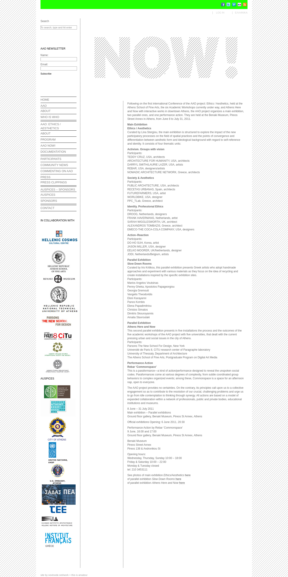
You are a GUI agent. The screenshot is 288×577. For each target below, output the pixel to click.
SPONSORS (48, 200)
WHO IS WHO (49, 117)
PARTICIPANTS (50, 159)
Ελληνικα (241, 12)
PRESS (45, 177)
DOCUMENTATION (53, 151)
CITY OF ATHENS (57, 439)
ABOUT (45, 111)
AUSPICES (47, 194)
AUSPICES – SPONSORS (57, 189)
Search (44, 21)
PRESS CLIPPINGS (53, 182)
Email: (44, 64)
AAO (43, 105)
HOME (44, 99)
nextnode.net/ (58, 575)
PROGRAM (48, 139)
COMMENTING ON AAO (56, 171)
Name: (44, 55)
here (188, 475)
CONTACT (47, 208)
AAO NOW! (47, 145)
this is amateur (79, 575)
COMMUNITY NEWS (54, 165)
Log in (220, 12)
